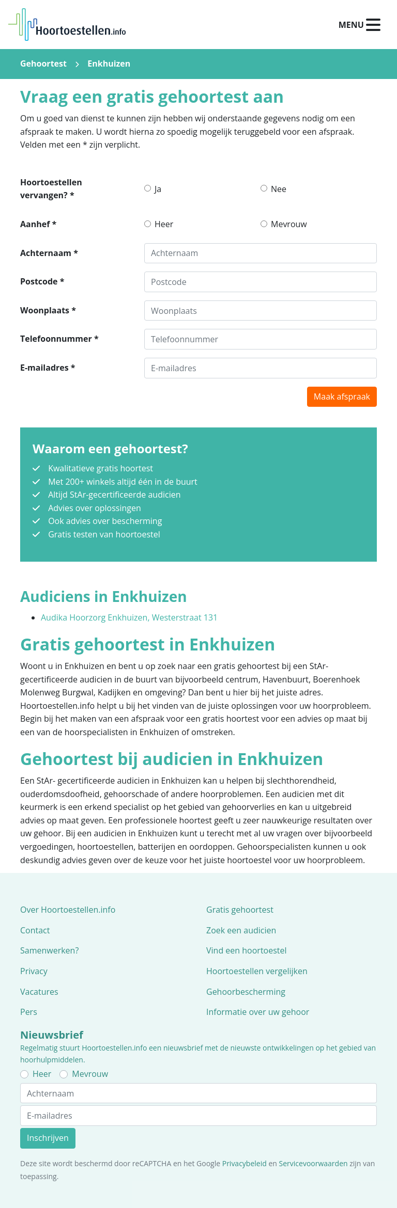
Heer (164, 224)
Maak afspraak (342, 396)
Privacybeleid (244, 1163)
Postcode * (42, 281)
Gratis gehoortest (239, 909)
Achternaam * (49, 253)
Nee (278, 189)
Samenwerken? (49, 950)
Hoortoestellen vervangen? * (51, 189)
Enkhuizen (108, 63)
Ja (158, 189)
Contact (35, 930)
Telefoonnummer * (59, 338)
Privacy (34, 971)
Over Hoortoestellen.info (67, 909)
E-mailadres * (47, 367)
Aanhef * (38, 224)
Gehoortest (43, 63)
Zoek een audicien (241, 930)
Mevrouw (289, 224)
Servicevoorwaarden (313, 1163)
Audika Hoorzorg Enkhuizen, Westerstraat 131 (129, 617)
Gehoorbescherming (245, 991)
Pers (28, 1012)
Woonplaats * (48, 310)
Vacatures (39, 991)
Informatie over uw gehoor (257, 1012)
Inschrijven (48, 1137)
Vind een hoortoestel (246, 950)
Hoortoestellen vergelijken (257, 971)
